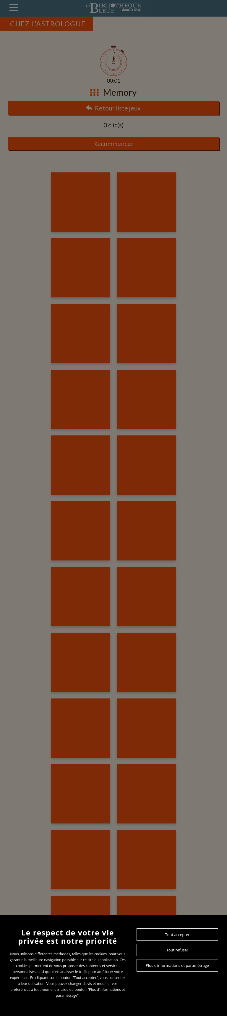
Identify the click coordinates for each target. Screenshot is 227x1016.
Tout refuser (177, 950)
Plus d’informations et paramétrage (177, 965)
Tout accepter (177, 934)
